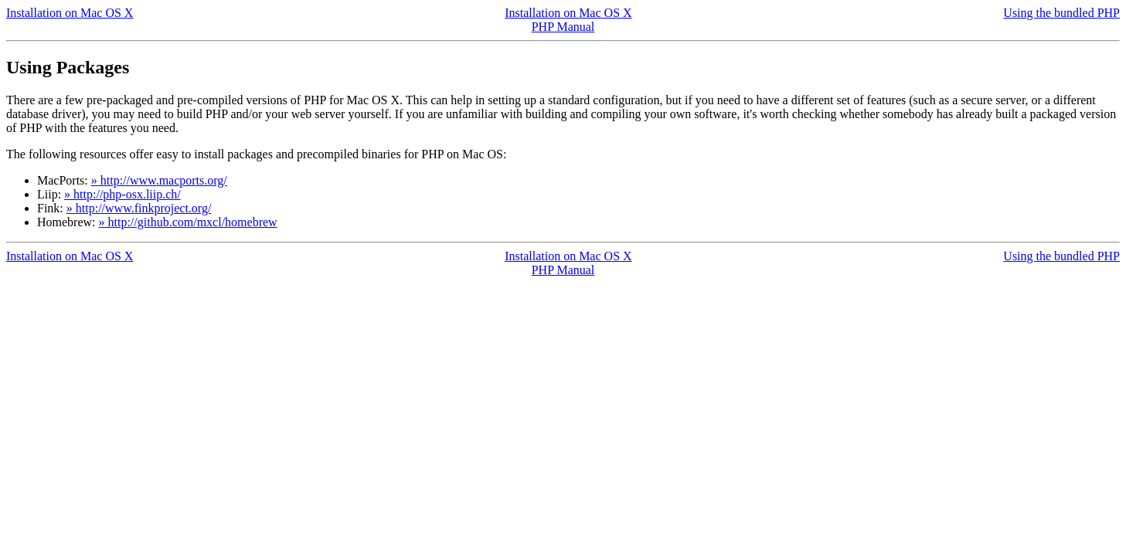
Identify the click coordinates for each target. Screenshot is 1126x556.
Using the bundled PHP (1061, 12)
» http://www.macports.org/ (159, 180)
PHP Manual (563, 26)
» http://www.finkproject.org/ (139, 208)
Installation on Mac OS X (69, 12)
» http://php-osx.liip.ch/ (122, 194)
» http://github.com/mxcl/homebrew (188, 222)
